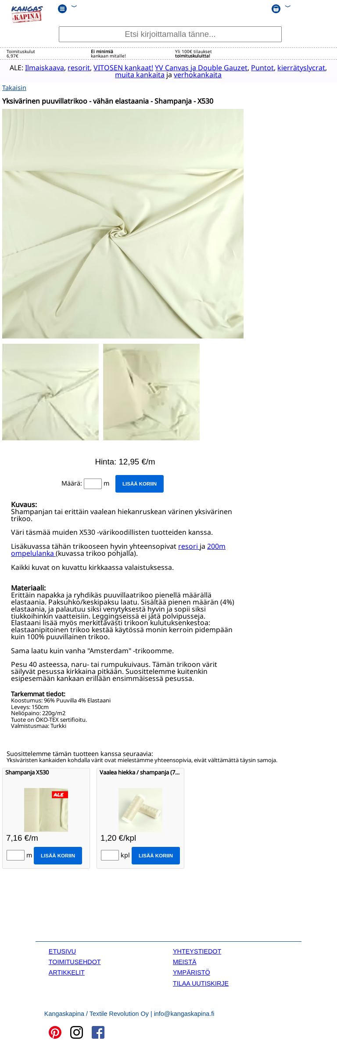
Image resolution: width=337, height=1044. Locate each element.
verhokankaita (193, 74)
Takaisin (14, 87)
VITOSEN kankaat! (118, 67)
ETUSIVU (62, 950)
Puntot (257, 67)
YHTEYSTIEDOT (197, 950)
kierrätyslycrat (296, 67)
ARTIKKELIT (67, 972)
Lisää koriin (139, 483)
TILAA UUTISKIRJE (201, 982)
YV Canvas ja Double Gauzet (196, 67)
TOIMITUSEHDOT (75, 961)
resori (189, 546)
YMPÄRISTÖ (191, 972)
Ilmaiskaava (39, 67)
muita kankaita (135, 74)
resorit (74, 67)
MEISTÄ (185, 961)
